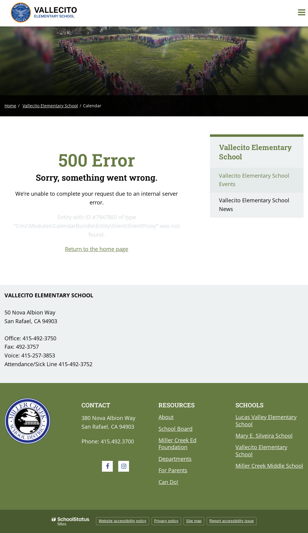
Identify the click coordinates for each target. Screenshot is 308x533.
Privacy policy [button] (166, 521)
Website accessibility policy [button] (122, 521)
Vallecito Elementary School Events (254, 180)
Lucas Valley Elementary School (266, 420)
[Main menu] (301, 12)
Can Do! (168, 482)
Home (10, 106)
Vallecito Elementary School (50, 106)
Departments (175, 458)
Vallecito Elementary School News (254, 205)
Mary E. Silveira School (264, 435)
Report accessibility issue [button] (231, 521)
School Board (175, 428)
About (166, 417)
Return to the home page (96, 249)
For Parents (173, 470)
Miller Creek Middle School (269, 465)
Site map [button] (194, 521)
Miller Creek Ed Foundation (177, 444)
